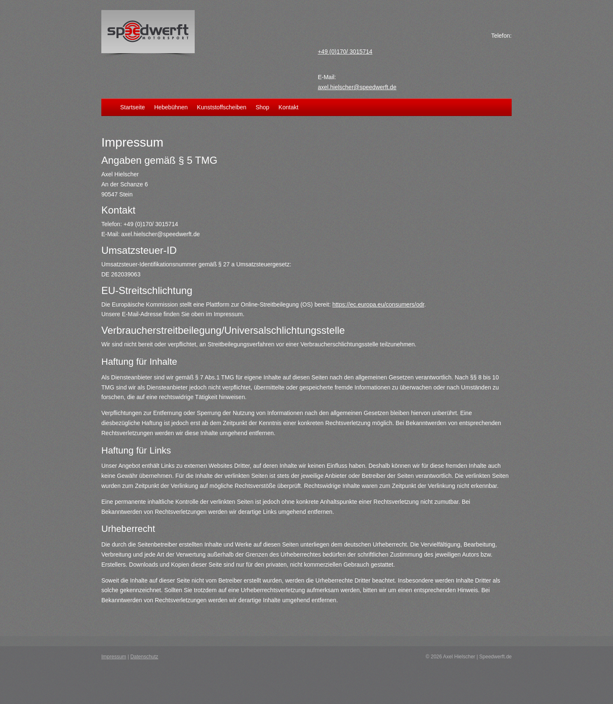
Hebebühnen (171, 107)
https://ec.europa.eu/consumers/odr (378, 304)
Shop (262, 107)
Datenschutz (144, 657)
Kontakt (288, 107)
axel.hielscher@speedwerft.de (357, 87)
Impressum (113, 657)
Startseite (132, 107)
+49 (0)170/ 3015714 (345, 51)
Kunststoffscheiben (221, 107)
